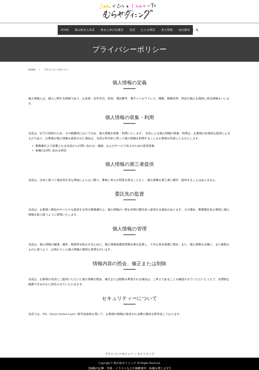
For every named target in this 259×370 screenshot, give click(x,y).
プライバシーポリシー (119, 350)
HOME (57, 28)
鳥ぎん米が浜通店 (109, 28)
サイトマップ (145, 350)
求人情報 (172, 28)
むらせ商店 (151, 28)
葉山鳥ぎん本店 (80, 28)
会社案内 (191, 28)
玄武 (132, 28)
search (208, 28)
